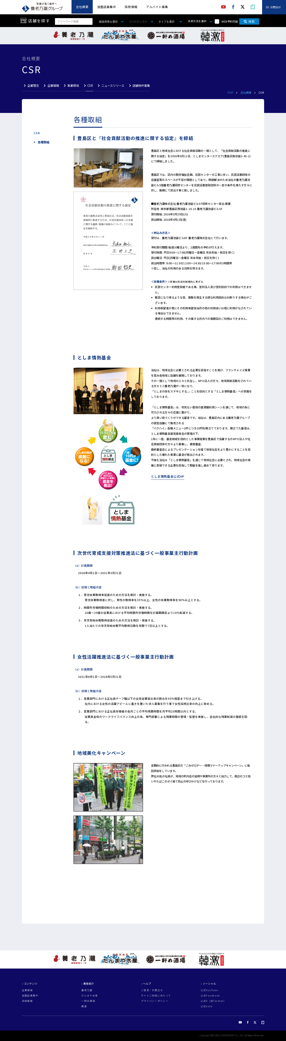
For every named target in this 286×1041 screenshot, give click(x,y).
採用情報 (131, 7)
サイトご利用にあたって (156, 995)
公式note (207, 1006)
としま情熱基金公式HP (167, 476)
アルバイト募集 (157, 7)
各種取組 (43, 142)
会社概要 (82, 7)
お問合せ (275, 7)
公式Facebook (210, 995)
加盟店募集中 (106, 7)
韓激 (84, 1006)
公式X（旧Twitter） (213, 1001)
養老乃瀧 (86, 990)
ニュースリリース (112, 85)
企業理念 (33, 85)
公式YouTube (209, 990)
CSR (90, 85)
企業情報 (53, 85)
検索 (249, 21)
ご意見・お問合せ (152, 990)
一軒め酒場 (88, 1001)
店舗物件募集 (141, 85)
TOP (230, 93)
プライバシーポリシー (154, 1001)
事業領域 (73, 85)
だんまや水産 (89, 995)
